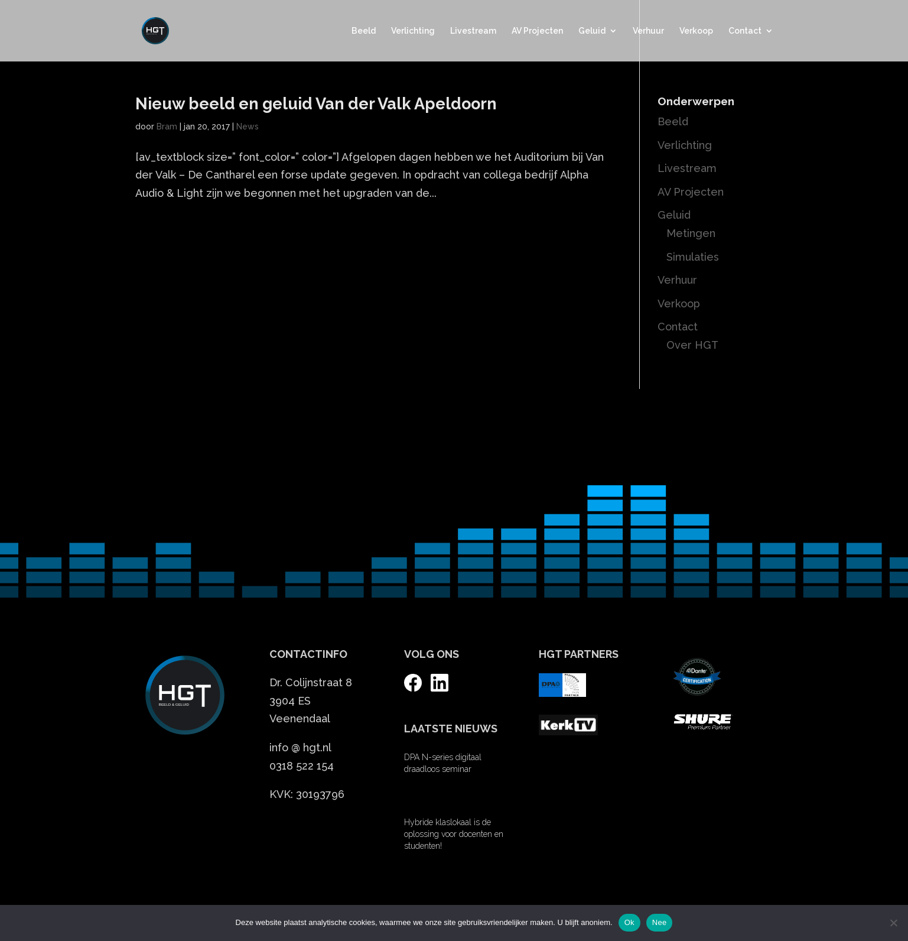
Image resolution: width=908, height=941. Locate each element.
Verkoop (696, 31)
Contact (744, 31)
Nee (659, 922)
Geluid (592, 31)
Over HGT (692, 345)
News (247, 126)
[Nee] (893, 923)
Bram (167, 126)
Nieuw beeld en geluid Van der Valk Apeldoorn (316, 104)
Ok (629, 922)
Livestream (473, 31)
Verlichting (413, 31)
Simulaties (692, 257)
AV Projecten (537, 31)
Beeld (364, 31)
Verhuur (648, 31)
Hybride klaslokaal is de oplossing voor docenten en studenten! (453, 834)
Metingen (690, 233)
